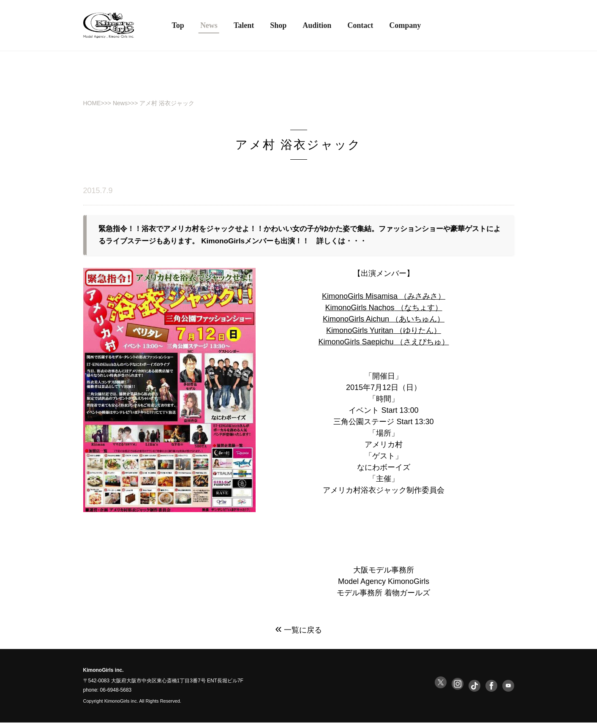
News (120, 103)
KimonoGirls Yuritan (359, 335)
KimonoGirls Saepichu (355, 347)
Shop (278, 25)
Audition (317, 25)
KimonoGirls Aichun (356, 324)
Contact (360, 25)
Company (405, 25)
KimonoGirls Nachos (359, 312)
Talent (244, 25)
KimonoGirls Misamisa (360, 301)
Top (178, 25)
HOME (92, 103)
